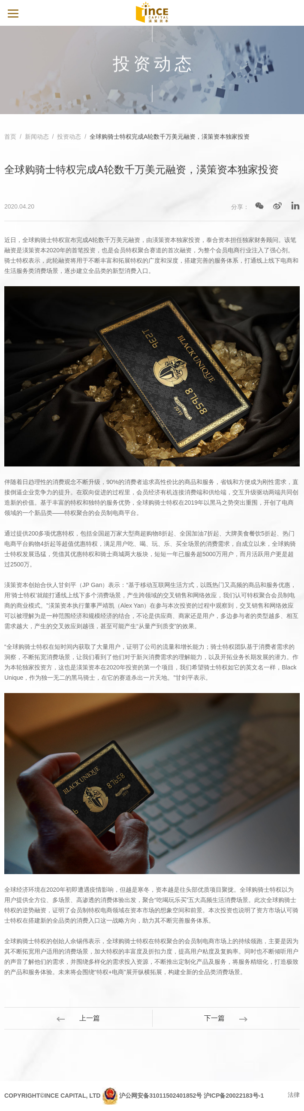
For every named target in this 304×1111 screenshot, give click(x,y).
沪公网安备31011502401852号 (160, 1095)
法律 (294, 1094)
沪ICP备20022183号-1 (234, 1095)
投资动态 (69, 137)
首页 (10, 137)
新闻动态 (37, 137)
